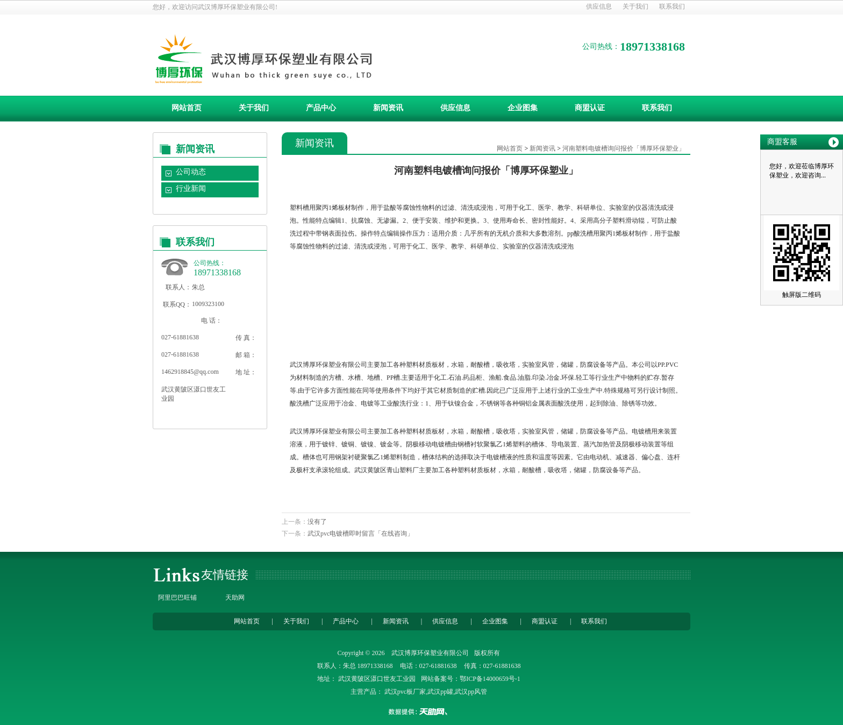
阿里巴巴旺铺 (177, 597)
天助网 (235, 597)
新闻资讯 (388, 108)
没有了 (317, 521)
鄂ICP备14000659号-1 (490, 679)
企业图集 (523, 108)
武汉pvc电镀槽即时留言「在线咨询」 (360, 533)
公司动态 (191, 172)
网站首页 (187, 108)
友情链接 (224, 574)
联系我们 (672, 6)
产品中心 (321, 108)
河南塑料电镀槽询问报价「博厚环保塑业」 (623, 148)
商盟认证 (590, 108)
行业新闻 (191, 188)
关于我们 (635, 6)
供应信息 (599, 6)
